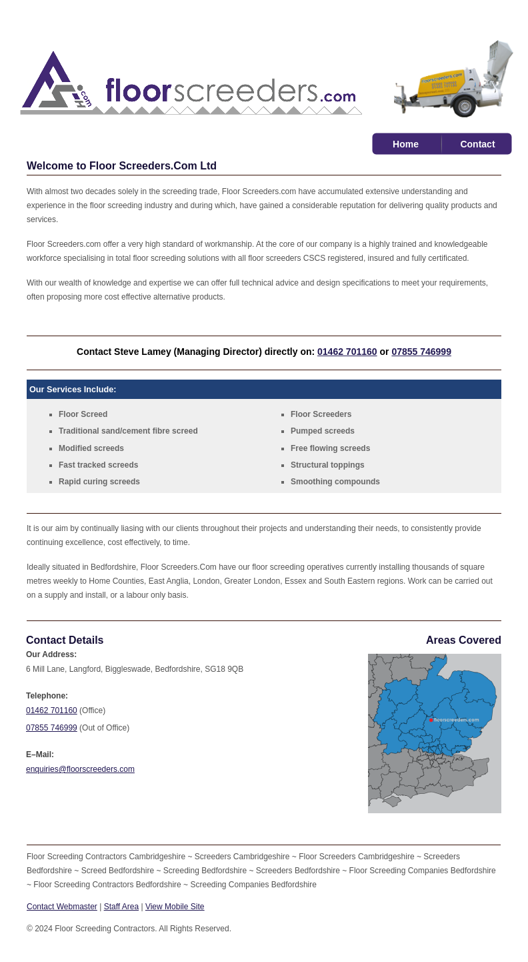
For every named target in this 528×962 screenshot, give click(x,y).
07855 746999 (421, 351)
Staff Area (121, 906)
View (175, 906)
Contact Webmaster (62, 906)
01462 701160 (347, 351)
